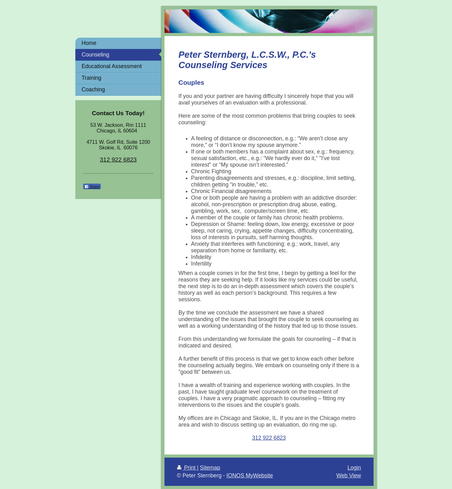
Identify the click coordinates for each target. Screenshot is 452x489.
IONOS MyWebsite (249, 475)
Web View (348, 475)
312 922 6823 (269, 438)
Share (92, 187)
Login (354, 468)
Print (187, 468)
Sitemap (210, 468)
